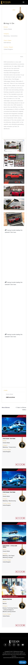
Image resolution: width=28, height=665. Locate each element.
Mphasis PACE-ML (7, 599)
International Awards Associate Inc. (17, 657)
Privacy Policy (19, 654)
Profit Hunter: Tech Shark (9, 438)
